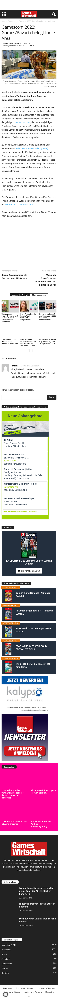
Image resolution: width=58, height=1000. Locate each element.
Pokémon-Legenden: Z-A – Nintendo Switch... (34, 612)
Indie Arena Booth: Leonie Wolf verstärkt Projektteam (28, 317)
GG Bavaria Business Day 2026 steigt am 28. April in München (47, 341)
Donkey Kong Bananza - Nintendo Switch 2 (33, 594)
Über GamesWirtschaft (46, 988)
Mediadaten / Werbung (33, 992)
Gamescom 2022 (22, 122)
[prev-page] (27, 350)
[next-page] (30, 350)
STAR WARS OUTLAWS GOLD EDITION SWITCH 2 (31, 647)
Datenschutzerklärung (24, 988)
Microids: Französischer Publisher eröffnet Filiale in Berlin (45, 279)
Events (5, 968)
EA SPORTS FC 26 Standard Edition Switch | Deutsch (29, 562)
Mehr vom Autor (39, 295)
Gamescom (12, 21)
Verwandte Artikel (20, 295)
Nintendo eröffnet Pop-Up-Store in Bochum (43, 791)
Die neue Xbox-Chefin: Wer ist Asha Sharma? (14, 822)
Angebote (6, 959)
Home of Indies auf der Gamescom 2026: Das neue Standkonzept (47, 317)
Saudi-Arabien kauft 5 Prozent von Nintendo (14, 276)
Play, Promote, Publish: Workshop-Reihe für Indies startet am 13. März (28, 342)
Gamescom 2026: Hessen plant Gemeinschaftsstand (10, 341)
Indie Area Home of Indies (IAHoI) (32, 148)
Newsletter (49, 992)
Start (3, 21)
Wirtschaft (6, 950)
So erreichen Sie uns (12, 992)
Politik (4, 954)
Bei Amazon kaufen (30, 571)
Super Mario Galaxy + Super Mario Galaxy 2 (33, 630)
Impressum (7, 988)
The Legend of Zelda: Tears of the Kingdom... (33, 665)
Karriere (5, 973)
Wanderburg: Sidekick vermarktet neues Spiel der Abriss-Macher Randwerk (10, 318)
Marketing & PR (9, 945)
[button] (5, 994)
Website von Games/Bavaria (19, 204)
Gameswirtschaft (12, 43)
